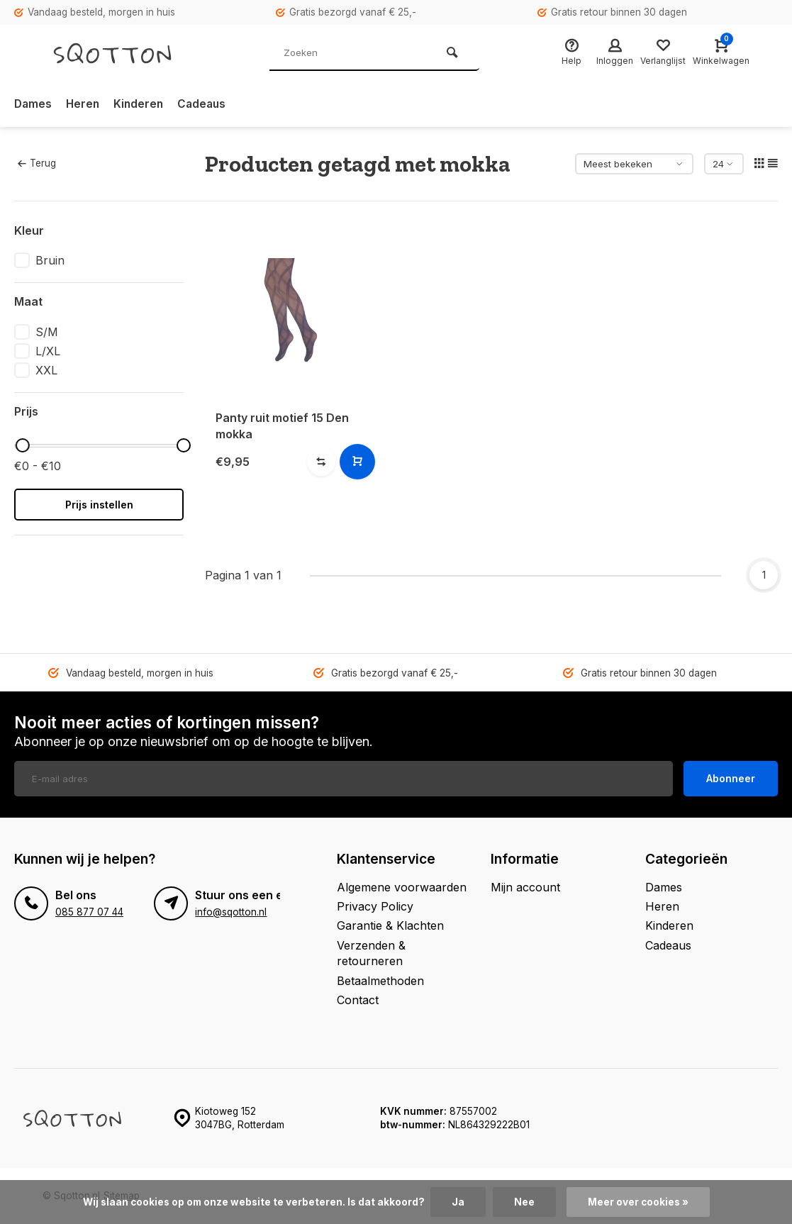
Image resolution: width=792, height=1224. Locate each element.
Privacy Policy (375, 906)
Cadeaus (207, 104)
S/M (46, 332)
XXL (46, 370)
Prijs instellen (99, 505)
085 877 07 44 (89, 912)
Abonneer (730, 778)
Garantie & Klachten (390, 925)
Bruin (50, 260)
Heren (84, 104)
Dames (33, 104)
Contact (358, 1000)
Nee (524, 1202)
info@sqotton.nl (231, 912)
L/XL (47, 351)
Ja (458, 1202)
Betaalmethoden (380, 981)
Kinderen (141, 104)
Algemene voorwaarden (402, 887)
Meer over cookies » (638, 1202)
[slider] (22, 445)
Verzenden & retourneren (371, 953)
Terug (37, 163)
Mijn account (525, 887)
